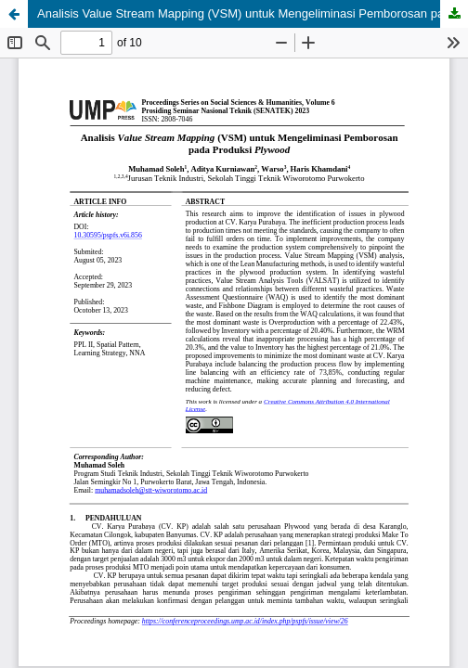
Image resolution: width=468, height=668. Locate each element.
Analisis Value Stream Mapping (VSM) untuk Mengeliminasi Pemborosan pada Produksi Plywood (252, 13)
